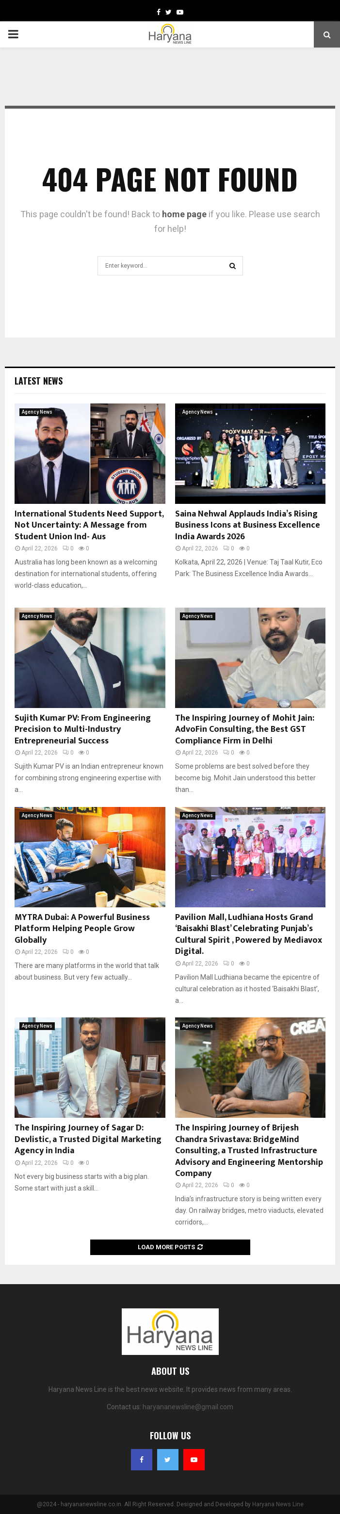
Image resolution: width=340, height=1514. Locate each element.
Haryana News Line (278, 1504)
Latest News (39, 380)
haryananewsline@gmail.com (188, 1407)
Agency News (37, 412)
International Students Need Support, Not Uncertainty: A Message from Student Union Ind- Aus (89, 525)
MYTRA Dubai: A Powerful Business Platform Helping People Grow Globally (82, 929)
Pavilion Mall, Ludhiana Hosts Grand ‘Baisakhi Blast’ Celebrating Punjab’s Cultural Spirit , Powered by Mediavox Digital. (248, 934)
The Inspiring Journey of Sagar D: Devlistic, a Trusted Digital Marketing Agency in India (88, 1139)
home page (184, 214)
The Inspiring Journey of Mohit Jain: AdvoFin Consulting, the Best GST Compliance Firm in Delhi (244, 729)
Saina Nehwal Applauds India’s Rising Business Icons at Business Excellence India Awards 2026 (247, 525)
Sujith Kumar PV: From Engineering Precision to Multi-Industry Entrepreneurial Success (83, 729)
